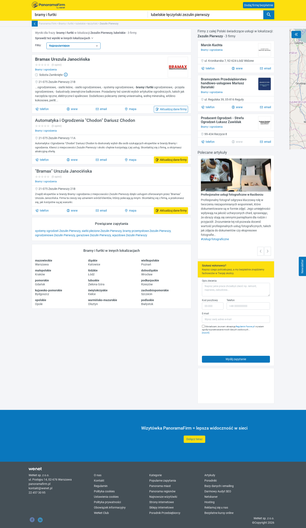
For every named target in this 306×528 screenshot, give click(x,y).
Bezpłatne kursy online (218, 513)
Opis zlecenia (209, 280)
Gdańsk (40, 284)
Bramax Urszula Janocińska (62, 59)
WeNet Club (101, 513)
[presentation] (233, 344)
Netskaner (211, 496)
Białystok (147, 304)
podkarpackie (150, 280)
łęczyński (92, 23)
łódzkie (93, 270)
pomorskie (42, 280)
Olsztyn (93, 304)
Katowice (94, 264)
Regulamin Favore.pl (245, 326)
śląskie (92, 260)
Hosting (209, 502)
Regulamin (101, 486)
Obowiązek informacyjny (110, 507)
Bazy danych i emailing (219, 486)
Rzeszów (147, 284)
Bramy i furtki (66, 23)
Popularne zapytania (162, 480)
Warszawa (42, 264)
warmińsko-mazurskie (102, 300)
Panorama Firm (48, 23)
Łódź (91, 274)
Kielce (92, 294)
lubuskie (93, 280)
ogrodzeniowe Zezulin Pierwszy (55, 235)
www (74, 109)
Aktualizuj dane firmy (173, 109)
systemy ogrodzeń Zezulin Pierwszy (57, 231)
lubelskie (80, 23)
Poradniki (210, 480)
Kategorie (155, 475)
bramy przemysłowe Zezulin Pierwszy (147, 231)
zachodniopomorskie (155, 290)
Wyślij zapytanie (236, 359)
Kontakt (99, 480)
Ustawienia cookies (106, 496)
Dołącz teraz (194, 439)
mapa (132, 109)
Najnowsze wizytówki (163, 496)
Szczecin (146, 294)
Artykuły (209, 475)
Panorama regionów (162, 491)
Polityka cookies (104, 491)
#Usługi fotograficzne (215, 239)
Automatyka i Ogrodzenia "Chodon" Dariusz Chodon (85, 120)
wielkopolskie (150, 260)
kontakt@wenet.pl (40, 488)
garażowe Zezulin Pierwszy (93, 235)
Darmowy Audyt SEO (217, 491)
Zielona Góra (96, 284)
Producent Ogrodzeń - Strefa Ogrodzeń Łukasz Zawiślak (222, 120)
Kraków (40, 274)
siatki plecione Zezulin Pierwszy (101, 231)
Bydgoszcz (42, 294)
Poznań (146, 264)
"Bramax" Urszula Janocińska (63, 171)
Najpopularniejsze (59, 45)
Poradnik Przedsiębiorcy (164, 513)
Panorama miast (160, 486)
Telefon (231, 300)
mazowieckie (43, 260)
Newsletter (302, 266)
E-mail (205, 313)
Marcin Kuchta (211, 45)
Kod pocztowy (210, 300)
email (103, 109)
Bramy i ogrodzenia (46, 69)
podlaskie (147, 300)
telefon (44, 109)
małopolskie (43, 270)
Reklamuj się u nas (216, 507)
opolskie (40, 300)
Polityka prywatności (107, 502)
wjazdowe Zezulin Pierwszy (129, 235)
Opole (38, 304)
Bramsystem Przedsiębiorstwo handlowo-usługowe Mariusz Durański (223, 83)
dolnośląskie (149, 270)
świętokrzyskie (98, 290)
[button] (260, 251)
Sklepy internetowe (161, 507)
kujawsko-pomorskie (48, 290)
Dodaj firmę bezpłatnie (258, 5)
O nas (97, 475)
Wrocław (147, 274)
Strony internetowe (161, 502)
